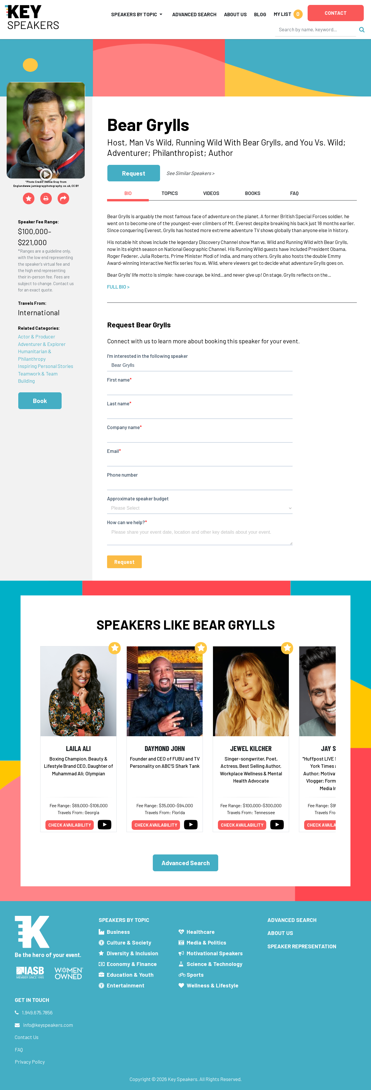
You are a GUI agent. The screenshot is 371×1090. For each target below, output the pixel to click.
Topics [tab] (169, 193)
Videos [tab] (211, 193)
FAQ (19, 1049)
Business (118, 931)
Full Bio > (118, 286)
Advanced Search (194, 14)
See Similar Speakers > (190, 173)
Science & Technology (215, 963)
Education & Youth (130, 974)
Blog (260, 14)
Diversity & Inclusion (132, 953)
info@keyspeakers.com (48, 1025)
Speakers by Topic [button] (134, 14)
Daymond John (165, 747)
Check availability (69, 824)
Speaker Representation (301, 946)
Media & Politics (206, 942)
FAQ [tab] (294, 193)
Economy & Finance (132, 963)
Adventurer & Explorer (42, 344)
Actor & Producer (36, 336)
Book (40, 400)
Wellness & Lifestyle (212, 985)
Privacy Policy (30, 1062)
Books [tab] (252, 193)
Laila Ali (78, 747)
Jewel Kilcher (251, 747)
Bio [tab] (128, 193)
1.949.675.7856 (37, 1012)
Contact (336, 13)
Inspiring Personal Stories (45, 366)
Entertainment (125, 985)
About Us (235, 14)
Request (133, 173)
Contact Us (26, 1037)
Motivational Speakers (215, 953)
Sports (195, 974)
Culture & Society (129, 942)
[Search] (316, 29)
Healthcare (201, 931)
